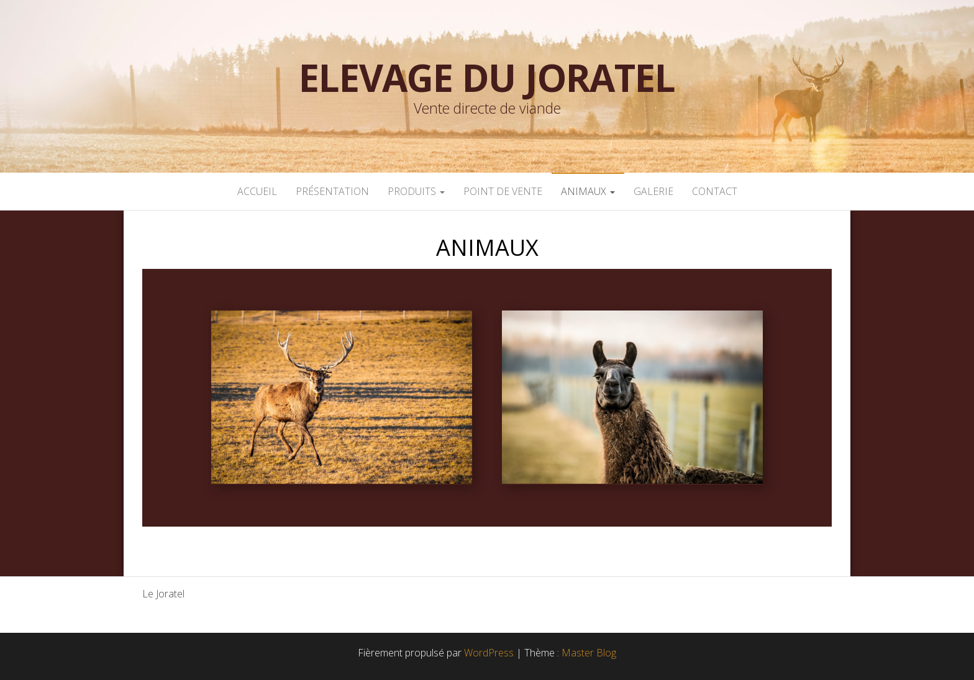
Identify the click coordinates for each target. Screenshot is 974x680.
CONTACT (714, 191)
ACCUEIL (257, 191)
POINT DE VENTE (502, 191)
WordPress (489, 653)
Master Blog (589, 653)
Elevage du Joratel (487, 77)
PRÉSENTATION (332, 191)
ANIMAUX (588, 191)
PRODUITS (416, 191)
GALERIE (653, 191)
